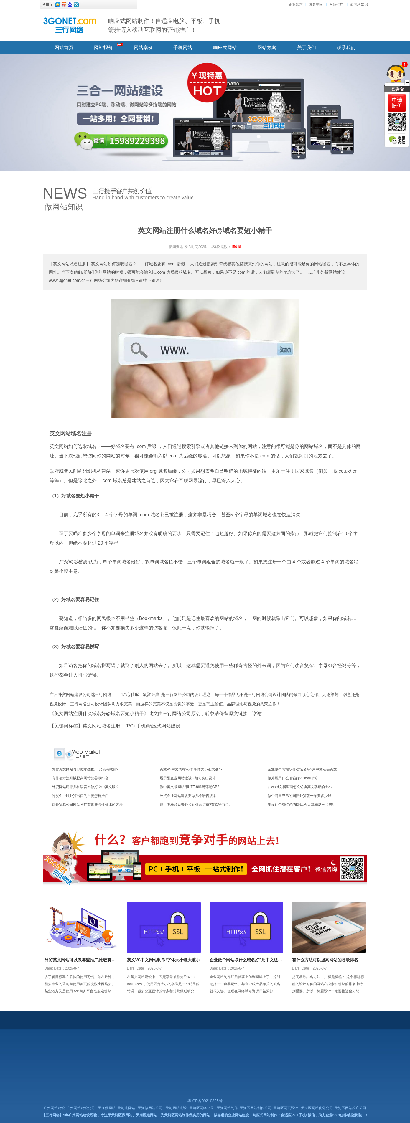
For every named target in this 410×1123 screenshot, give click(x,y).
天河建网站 (126, 1108)
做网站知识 (359, 4)
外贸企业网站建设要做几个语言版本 (188, 796)
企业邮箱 (296, 4)
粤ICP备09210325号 (205, 1101)
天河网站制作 (227, 1108)
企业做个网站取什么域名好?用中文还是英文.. (303, 769)
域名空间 (316, 4)
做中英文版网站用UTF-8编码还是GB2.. (190, 787)
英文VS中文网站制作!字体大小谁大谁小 (191, 769)
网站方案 (266, 47)
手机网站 (182, 47)
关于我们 (306, 47)
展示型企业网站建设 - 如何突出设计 (188, 778)
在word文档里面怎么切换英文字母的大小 (300, 787)
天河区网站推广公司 (350, 1108)
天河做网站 (107, 1108)
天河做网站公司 (150, 1108)
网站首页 (64, 47)
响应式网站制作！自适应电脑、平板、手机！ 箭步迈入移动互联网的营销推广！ (167, 25)
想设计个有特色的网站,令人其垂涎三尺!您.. (301, 805)
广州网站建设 (54, 1108)
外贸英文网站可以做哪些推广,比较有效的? (85, 769)
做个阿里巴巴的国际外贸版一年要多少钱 (299, 796)
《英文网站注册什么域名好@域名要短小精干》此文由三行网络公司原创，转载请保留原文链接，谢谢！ (158, 713)
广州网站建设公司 (81, 1108)
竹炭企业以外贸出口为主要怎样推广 (80, 796)
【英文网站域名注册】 (69, 264)
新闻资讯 (176, 247)
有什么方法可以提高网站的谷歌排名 (80, 778)
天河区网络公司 (201, 1108)
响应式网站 (225, 47)
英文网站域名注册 (71, 433)
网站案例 (143, 47)
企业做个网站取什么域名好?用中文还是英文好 (246, 960)
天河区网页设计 (285, 1108)
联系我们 (346, 47)
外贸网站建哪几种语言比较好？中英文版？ (85, 787)
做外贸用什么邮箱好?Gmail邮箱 (293, 778)
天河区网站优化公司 (317, 1108)
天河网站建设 (176, 1108)
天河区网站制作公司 (255, 1108)
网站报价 (103, 47)
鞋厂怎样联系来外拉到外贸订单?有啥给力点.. (195, 805)
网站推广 (336, 4)
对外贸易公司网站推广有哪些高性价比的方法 (87, 805)
